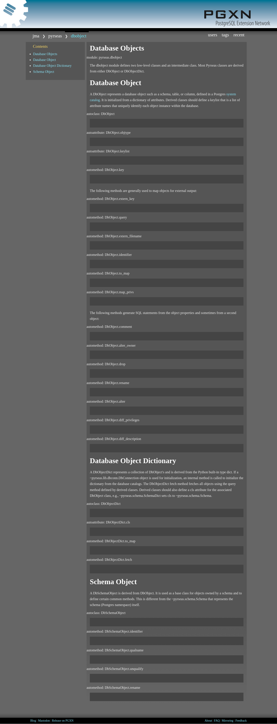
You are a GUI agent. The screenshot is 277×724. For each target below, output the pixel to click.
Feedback (241, 720)
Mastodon (44, 720)
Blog (33, 720)
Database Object (44, 60)
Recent (239, 34)
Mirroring (228, 720)
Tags (225, 34)
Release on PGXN (63, 720)
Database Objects (45, 54)
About (208, 720)
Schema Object (43, 71)
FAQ (217, 720)
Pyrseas (55, 35)
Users (212, 34)
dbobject (79, 35)
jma (35, 35)
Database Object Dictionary (52, 65)
